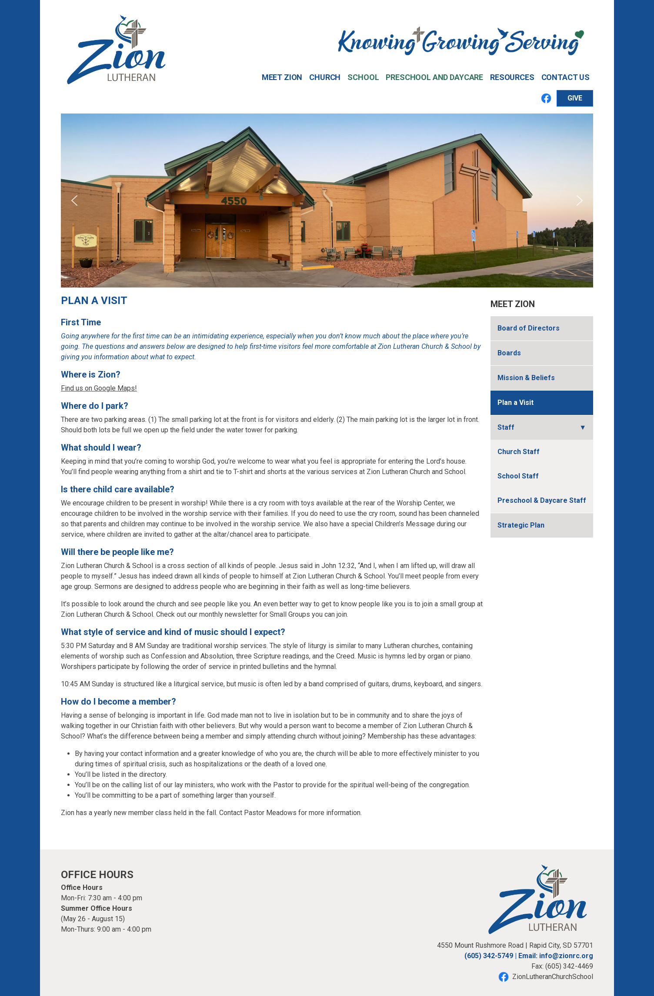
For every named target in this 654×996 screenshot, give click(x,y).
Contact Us (565, 77)
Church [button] (324, 77)
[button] (74, 200)
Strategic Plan (520, 525)
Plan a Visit (515, 402)
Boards (509, 353)
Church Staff (518, 452)
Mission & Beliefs (526, 378)
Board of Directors (528, 328)
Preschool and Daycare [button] (434, 77)
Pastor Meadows (270, 813)
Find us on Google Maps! (99, 388)
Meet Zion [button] (282, 77)
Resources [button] (512, 77)
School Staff (518, 476)
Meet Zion (512, 304)
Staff (505, 427)
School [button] (363, 77)
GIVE (574, 98)
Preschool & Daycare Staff (541, 500)
